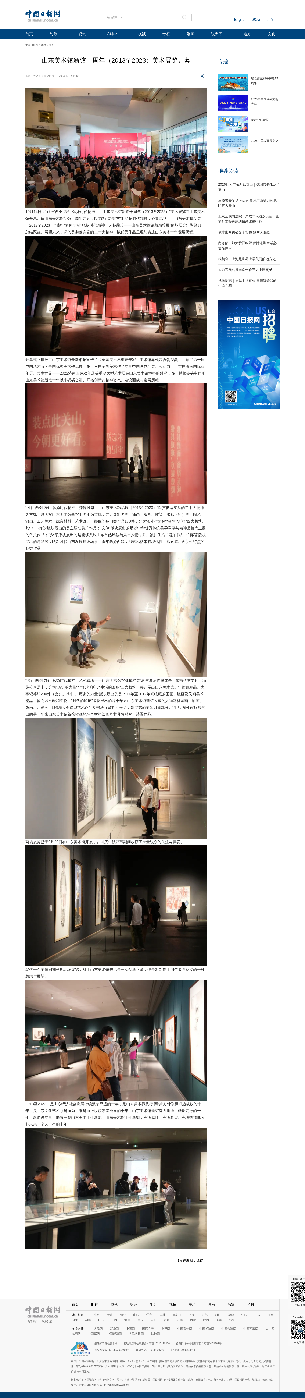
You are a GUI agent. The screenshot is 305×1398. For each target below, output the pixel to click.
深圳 (232, 1320)
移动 (256, 19)
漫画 (190, 34)
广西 (114, 1320)
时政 (53, 34)
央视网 (165, 1328)
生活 (153, 1304)
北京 (97, 1315)
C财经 (112, 34)
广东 (101, 1320)
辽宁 (149, 1315)
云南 (180, 1320)
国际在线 (148, 1328)
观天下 (216, 34)
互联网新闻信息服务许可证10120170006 (147, 1343)
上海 (192, 1315)
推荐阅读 (228, 171)
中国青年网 (184, 1328)
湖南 (88, 1320)
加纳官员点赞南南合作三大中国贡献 (245, 270)
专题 (223, 61)
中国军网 (94, 1333)
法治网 (155, 1333)
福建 (231, 1315)
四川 (154, 1320)
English (240, 19)
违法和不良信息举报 (105, 1343)
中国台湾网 (228, 1328)
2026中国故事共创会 (264, 140)
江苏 (205, 1315)
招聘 (250, 1304)
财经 (133, 1304)
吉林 (162, 1315)
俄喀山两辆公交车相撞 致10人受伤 (244, 232)
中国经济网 (206, 1328)
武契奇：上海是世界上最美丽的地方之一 (248, 259)
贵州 (167, 1320)
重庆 (140, 1320)
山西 (136, 1315)
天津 (110, 1315)
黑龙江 (177, 1315)
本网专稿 (46, 44)
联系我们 (47, 1321)
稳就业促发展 (260, 120)
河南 (270, 1315)
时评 (94, 1304)
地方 (247, 34)
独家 (231, 1304)
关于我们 (33, 1321)
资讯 (82, 34)
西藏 (193, 1320)
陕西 (206, 1320)
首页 (29, 34)
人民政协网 (136, 1333)
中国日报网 (31, 44)
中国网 (130, 1328)
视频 (142, 34)
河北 (123, 1315)
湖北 (75, 1320)
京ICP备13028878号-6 (183, 1349)
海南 (127, 1320)
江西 (244, 1315)
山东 (257, 1315)
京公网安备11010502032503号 (111, 1349)
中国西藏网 (250, 1328)
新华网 (114, 1328)
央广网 (269, 1328)
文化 (271, 34)
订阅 (270, 19)
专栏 (166, 34)
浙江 (218, 1315)
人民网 (98, 1328)
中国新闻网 (114, 1333)
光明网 (76, 1333)
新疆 (219, 1320)
